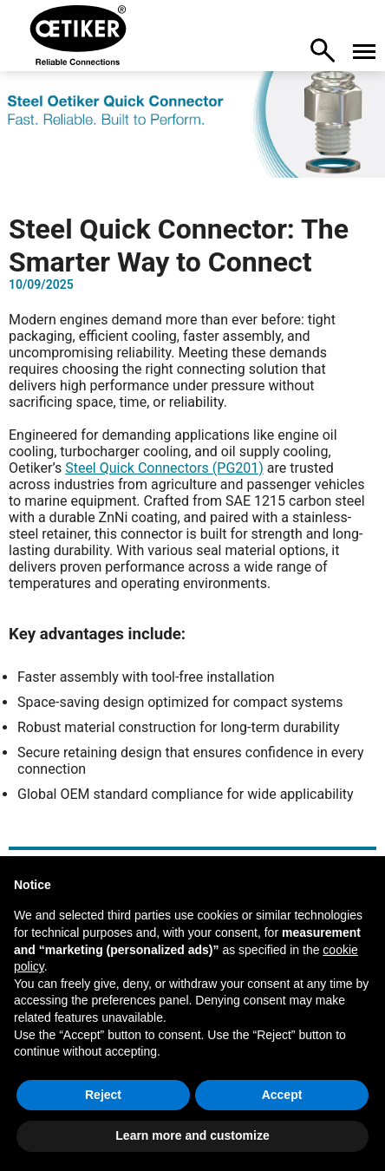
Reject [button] (103, 1095)
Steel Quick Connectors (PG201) (164, 468)
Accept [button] (282, 1095)
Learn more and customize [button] (192, 1135)
